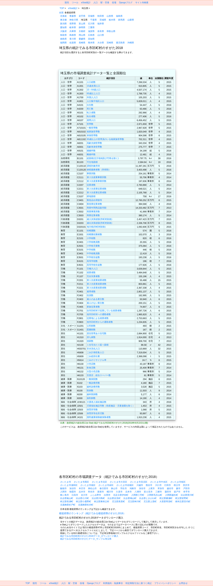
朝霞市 (72, 492)
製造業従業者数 (94, 204)
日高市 (75, 495)
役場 (114, 2)
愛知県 (63, 27)
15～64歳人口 (93, 90)
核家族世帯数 (93, 131)
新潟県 (63, 23)
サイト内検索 (141, 2)
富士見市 (148, 492)
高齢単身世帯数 (94, 147)
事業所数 (91, 173)
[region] (36, 23)
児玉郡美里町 (118, 501)
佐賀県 (72, 42)
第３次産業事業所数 (96, 181)
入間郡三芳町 (137, 495)
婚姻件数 (91, 150)
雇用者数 (91, 291)
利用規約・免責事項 (113, 583)
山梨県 (130, 20)
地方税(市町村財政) (96, 227)
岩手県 (82, 16)
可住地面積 (92, 162)
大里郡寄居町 (166, 501)
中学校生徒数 (93, 257)
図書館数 (91, 329)
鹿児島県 (120, 42)
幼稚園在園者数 (94, 234)
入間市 (63, 492)
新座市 (100, 492)
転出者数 (91, 116)
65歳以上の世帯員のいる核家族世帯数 (105, 139)
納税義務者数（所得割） (99, 169)
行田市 (167, 485)
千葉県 (93, 20)
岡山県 (82, 35)
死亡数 (90, 109)
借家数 (90, 341)
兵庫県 (72, 31)
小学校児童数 (93, 246)
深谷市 (142, 488)
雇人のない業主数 (95, 303)
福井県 (100, 23)
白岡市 (107, 495)
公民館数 (91, 326)
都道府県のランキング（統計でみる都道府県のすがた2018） (92, 513)
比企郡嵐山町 (66, 498)
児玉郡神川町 (134, 501)
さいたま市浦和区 (69, 485)
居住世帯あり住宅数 (96, 333)
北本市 (128, 492)
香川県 (72, 39)
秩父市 (177, 485)
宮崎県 (110, 42)
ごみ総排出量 (93, 356)
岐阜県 (72, 27)
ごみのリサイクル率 (96, 360)
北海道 (63, 16)
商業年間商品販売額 (96, 208)
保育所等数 (92, 409)
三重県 (91, 27)
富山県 (82, 23)
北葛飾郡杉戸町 (67, 505)
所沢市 (186, 485)
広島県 (91, 35)
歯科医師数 (92, 394)
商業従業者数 (93, 215)
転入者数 (91, 112)
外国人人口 (92, 97)
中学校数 (91, 249)
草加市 (161, 488)
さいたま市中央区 (158, 482)
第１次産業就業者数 (96, 280)
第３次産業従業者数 (96, 192)
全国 (61, 12)
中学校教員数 (93, 253)
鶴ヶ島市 (64, 495)
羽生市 (123, 488)
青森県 (72, 16)
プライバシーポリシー (165, 583)
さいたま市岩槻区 (125, 485)
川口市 (158, 485)
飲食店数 (91, 368)
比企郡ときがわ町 (148, 498)
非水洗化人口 (93, 348)
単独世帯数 (92, 135)
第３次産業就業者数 (96, 288)
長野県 (72, 23)
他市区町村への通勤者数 (99, 314)
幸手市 (186, 492)
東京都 (63, 20)
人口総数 (91, 82)
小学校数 (91, 238)
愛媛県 (82, 39)
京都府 (82, 31)
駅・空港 (105, 2)
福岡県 (63, 42)
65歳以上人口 (93, 93)
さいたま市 (65, 482)
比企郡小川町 (82, 498)
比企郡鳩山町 (130, 498)
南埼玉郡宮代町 (182, 501)
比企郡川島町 (98, 498)
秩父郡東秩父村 (101, 501)
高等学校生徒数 (94, 265)
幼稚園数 (91, 230)
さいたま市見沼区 (138, 482)
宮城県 (91, 16)
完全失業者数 (93, 276)
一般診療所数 (93, 383)
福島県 (119, 16)
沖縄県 (130, 42)
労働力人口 (92, 269)
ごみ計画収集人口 (95, 352)
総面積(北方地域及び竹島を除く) (103, 158)
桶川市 (110, 492)
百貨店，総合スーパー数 (99, 375)
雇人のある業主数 (95, 299)
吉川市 (84, 495)
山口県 (100, 35)
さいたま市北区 (99, 482)
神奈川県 (73, 20)
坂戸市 (177, 492)
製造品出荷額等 (94, 200)
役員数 (90, 295)
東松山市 (92, 488)
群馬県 (121, 20)
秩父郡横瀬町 (166, 498)
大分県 (100, 42)
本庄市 (82, 488)
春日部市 (104, 488)
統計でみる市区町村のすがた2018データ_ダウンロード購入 (89, 536)
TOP (62, 8)
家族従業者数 (93, 307)
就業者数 (91, 272)
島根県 (72, 35)
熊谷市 (149, 485)
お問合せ (183, 583)
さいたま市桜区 (178, 482)
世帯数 (90, 124)
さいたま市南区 (87, 485)
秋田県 (100, 16)
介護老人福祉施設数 (96, 402)
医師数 (90, 390)
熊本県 (91, 42)
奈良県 (100, 31)
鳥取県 (63, 35)
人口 (95, 2)
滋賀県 (91, 31)
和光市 (91, 492)
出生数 (90, 105)
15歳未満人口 (93, 86)
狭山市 (114, 488)
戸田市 (186, 488)
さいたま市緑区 (106, 485)
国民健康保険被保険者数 (99, 417)
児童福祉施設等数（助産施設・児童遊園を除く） (111, 406)
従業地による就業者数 (98, 318)
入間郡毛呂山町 (154, 495)
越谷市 (170, 488)
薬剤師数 (91, 398)
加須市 (72, 488)
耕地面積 (91, 196)
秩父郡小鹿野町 (83, 501)
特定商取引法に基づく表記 (139, 583)
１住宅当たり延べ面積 (98, 345)
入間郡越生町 (171, 495)
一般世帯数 (92, 128)
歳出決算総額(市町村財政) (99, 223)
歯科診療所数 (93, 387)
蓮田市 (168, 492)
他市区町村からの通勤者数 (100, 322)
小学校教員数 (93, 242)
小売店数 (91, 364)
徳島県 (63, 39)
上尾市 (151, 488)
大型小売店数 (93, 371)
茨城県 (103, 20)
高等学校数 (92, 261)
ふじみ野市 (95, 495)
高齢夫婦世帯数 (94, 143)
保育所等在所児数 (95, 413)
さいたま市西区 (81, 482)
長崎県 (82, 42)
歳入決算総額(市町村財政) (99, 219)
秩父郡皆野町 (181, 498)
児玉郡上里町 (150, 501)
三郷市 (158, 492)
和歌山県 (111, 31)
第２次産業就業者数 (96, 284)
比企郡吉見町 (114, 498)
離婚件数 (91, 154)
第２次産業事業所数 (96, 177)
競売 (67, 2)
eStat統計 (85, 2)
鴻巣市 (133, 488)
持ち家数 (91, 337)
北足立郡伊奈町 (120, 495)
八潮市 (138, 492)
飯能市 (63, 488)
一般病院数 (92, 379)
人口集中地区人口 (95, 101)
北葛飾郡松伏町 (85, 505)
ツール (75, 2)
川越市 (140, 485)
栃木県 (112, 20)
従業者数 (91, 185)
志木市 (82, 492)
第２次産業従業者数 (96, 189)
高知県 (91, 39)
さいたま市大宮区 (118, 482)
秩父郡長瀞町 (66, 501)
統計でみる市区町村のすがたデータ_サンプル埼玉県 (85, 539)
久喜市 (119, 492)
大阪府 (63, 31)
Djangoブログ (125, 2)
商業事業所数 (93, 211)
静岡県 (82, 27)
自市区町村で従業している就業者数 (104, 310)
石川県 (91, 23)
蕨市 (178, 488)
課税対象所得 (93, 166)
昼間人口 (91, 120)
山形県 (110, 16)
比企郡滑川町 (187, 495)
